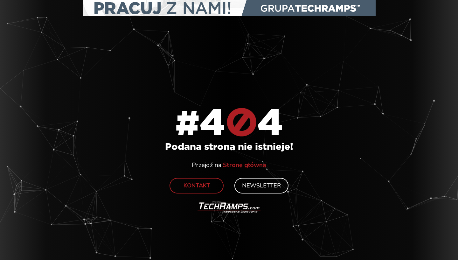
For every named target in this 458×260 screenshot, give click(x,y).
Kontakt (197, 185)
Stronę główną (244, 165)
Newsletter (261, 185)
